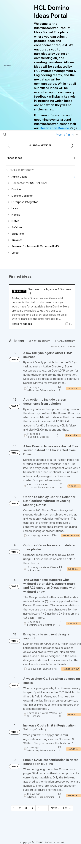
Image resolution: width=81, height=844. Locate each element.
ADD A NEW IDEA (40, 145)
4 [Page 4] (32, 808)
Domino (33, 390)
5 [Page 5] (38, 808)
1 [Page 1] (14, 808)
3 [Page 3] (26, 808)
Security (44, 436)
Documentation (46, 797)
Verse (46, 567)
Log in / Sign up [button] (67, 134)
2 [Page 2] (20, 808)
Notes (47, 535)
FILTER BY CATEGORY (20, 170)
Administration (47, 390)
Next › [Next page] (55, 808)
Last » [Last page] (67, 808)
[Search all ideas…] (25, 134)
